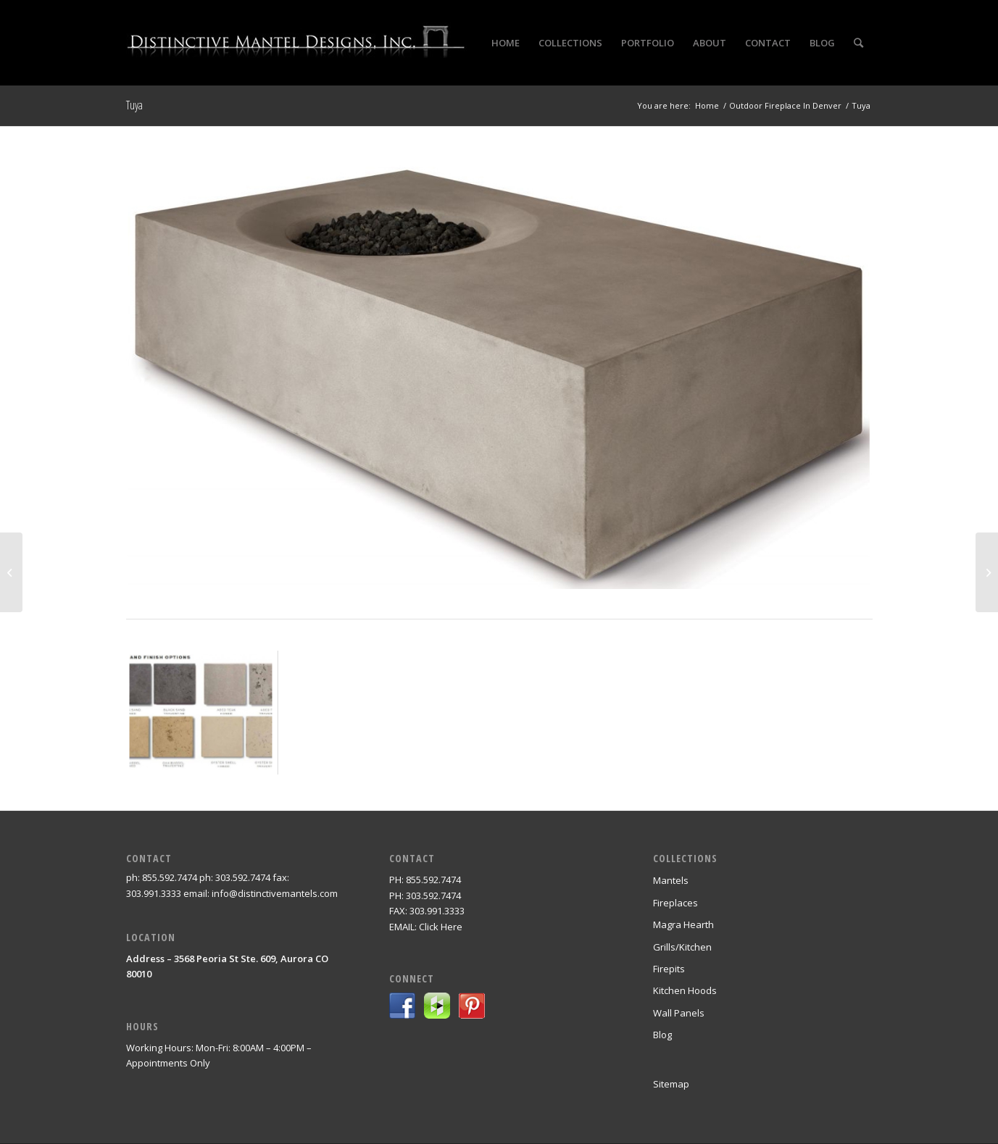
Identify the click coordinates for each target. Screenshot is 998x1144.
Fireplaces (675, 902)
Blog (662, 1034)
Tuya (134, 105)
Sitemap (671, 1083)
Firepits (669, 968)
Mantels (671, 880)
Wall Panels (678, 1012)
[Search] (858, 43)
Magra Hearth (683, 924)
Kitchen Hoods (685, 990)
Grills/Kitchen (682, 946)
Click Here (440, 926)
